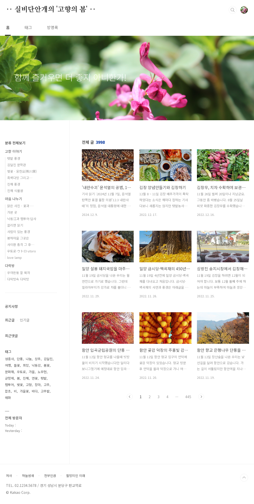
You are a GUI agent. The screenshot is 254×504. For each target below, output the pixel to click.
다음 (201, 397)
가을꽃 (24, 391)
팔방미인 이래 (75, 476)
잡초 (8, 391)
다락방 (10, 265)
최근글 (10, 319)
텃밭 (44, 378)
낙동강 (36, 365)
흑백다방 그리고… (19, 177)
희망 (26, 365)
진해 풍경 (13, 184)
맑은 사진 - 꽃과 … (20, 205)
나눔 (29, 358)
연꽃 (35, 378)
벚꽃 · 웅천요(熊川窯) (22, 171)
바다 (35, 391)
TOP (244, 478)
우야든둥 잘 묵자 (18, 272)
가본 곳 (12, 212)
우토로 (21, 371)
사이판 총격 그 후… (20, 244)
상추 (38, 358)
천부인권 (50, 476)
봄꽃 (47, 365)
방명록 (52, 27)
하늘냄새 (28, 476)
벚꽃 (20, 384)
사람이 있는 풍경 (18, 231)
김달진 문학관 (16, 164)
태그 (28, 27)
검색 (232, 10)
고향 (29, 384)
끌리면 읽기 (15, 225)
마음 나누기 (13, 198)
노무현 (42, 371)
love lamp (14, 257)
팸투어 (9, 384)
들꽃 (17, 365)
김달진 (48, 358)
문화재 (9, 371)
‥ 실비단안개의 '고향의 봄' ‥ (51, 9)
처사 (9, 476)
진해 (26, 378)
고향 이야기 (13, 151)
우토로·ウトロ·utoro (21, 251)
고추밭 (45, 391)
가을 (32, 371)
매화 (8, 397)
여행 (8, 365)
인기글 (25, 319)
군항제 (9, 378)
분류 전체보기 (15, 142)
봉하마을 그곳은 (18, 238)
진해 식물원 (15, 190)
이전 (130, 397)
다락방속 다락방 (18, 279)
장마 (38, 384)
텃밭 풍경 (13, 158)
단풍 (20, 358)
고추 (47, 384)
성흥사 (9, 358)
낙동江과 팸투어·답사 (21, 218)
